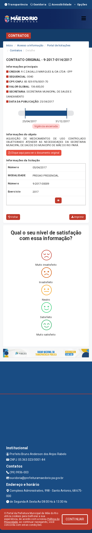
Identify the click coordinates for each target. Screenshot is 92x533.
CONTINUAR (75, 519)
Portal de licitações (58, 45)
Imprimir (77, 217)
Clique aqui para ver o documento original (33, 152)
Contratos (16, 50)
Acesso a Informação (30, 45)
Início (9, 45)
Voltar (13, 217)
